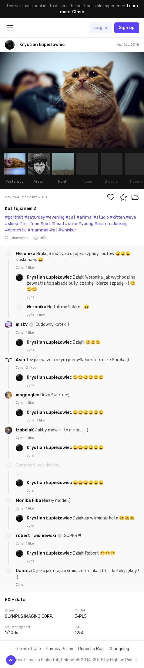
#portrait (14, 217)
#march (102, 223)
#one (34, 223)
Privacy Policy (59, 648)
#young (85, 223)
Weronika (26, 253)
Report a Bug (91, 648)
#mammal (38, 230)
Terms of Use (28, 648)
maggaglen (28, 395)
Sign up (127, 27)
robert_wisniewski (36, 535)
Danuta (24, 570)
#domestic (16, 230)
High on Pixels (123, 660)
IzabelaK (25, 430)
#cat (70, 217)
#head (57, 223)
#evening (55, 217)
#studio (101, 217)
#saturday (34, 217)
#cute (71, 223)
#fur (23, 223)
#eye (131, 217)
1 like (30, 267)
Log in (100, 27)
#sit (53, 230)
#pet (45, 223)
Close (78, 12)
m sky (22, 324)
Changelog (119, 648)
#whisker (67, 230)
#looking (119, 223)
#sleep (11, 223)
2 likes (31, 367)
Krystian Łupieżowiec (50, 277)
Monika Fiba (29, 500)
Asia (21, 359)
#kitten (117, 217)
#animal (84, 217)
